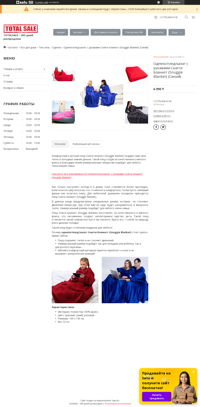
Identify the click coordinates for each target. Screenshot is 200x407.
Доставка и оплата (105, 32)
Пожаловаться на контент (118, 403)
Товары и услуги (13, 69)
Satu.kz (115, 400)
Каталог (78, 32)
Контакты (157, 32)
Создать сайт (41, 2)
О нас (6, 75)
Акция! (61, 32)
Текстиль (44, 47)
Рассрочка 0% (134, 32)
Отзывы (8, 81)
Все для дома (28, 47)
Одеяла (56, 47)
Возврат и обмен (13, 87)
